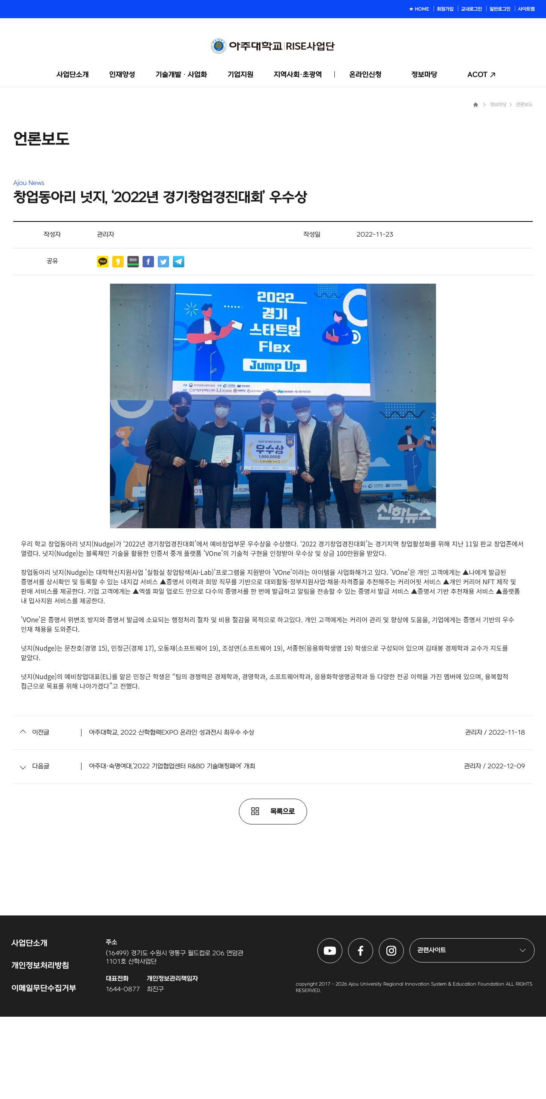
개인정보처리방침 (40, 1048)
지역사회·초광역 (298, 75)
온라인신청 (365, 75)
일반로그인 (500, 9)
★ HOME (419, 9)
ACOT (478, 75)
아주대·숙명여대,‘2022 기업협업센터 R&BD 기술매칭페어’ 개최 (172, 849)
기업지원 (240, 75)
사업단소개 (72, 75)
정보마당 (424, 75)
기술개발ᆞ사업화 (181, 75)
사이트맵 (526, 9)
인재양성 (122, 75)
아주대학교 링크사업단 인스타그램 (403, 1025)
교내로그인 (471, 9)
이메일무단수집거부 (43, 1070)
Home (475, 187)
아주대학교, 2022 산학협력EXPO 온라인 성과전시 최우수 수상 (171, 815)
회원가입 (445, 9)
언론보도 (524, 187)
